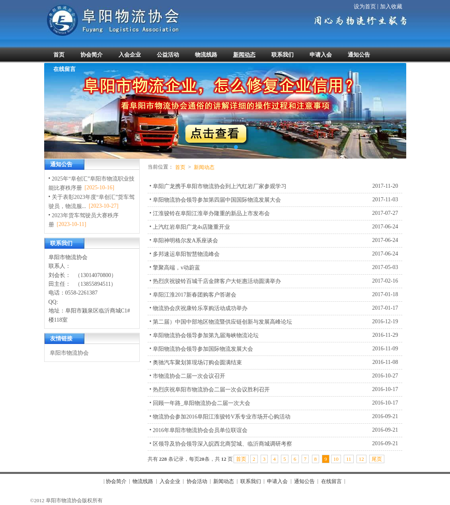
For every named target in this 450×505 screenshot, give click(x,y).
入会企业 (170, 481)
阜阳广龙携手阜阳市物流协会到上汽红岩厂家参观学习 (219, 186)
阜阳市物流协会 (69, 353)
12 (361, 459)
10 (336, 459)
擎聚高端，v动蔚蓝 (176, 268)
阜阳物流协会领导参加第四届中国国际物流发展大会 (217, 200)
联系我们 (250, 481)
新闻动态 (204, 167)
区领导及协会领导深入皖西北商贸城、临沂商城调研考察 (222, 443)
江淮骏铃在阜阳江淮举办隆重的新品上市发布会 (211, 213)
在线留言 (331, 481)
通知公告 (304, 481)
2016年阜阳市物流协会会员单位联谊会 (200, 430)
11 (348, 459)
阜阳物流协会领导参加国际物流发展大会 (203, 349)
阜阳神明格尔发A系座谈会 (185, 241)
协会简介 (116, 481)
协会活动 (197, 481)
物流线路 (142, 481)
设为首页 (365, 7)
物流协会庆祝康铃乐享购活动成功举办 (200, 308)
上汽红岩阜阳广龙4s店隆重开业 (191, 227)
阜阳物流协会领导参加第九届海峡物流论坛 (206, 335)
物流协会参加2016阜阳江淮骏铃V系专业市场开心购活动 (221, 416)
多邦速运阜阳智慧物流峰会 (186, 254)
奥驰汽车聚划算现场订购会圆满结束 (197, 362)
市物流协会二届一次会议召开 (189, 376)
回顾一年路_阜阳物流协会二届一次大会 (201, 403)
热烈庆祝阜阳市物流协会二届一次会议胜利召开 (211, 389)
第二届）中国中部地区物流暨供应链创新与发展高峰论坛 (222, 321)
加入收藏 (391, 7)
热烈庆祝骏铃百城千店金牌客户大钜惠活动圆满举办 (217, 281)
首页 (180, 167)
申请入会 (277, 481)
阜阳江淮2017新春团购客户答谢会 (194, 295)
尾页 (377, 459)
